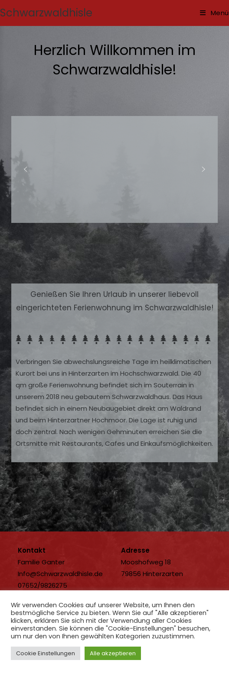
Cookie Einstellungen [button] (45, 653)
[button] (25, 169)
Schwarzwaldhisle (46, 13)
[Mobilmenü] (214, 12)
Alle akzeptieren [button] (113, 653)
